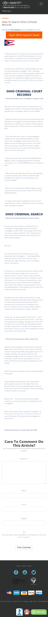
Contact (23, 566)
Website (24, 518)
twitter (34, 572)
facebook (17, 572)
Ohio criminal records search (30, 414)
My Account (7, 11)
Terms (36, 601)
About (18, 566)
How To (29, 566)
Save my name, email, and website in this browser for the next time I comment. (24, 536)
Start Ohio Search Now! (24, 35)
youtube (26, 572)
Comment (24, 459)
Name (24, 491)
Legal (30, 601)
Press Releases (43, 601)
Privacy (26, 601)
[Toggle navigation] (41, 3)
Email (24, 505)
